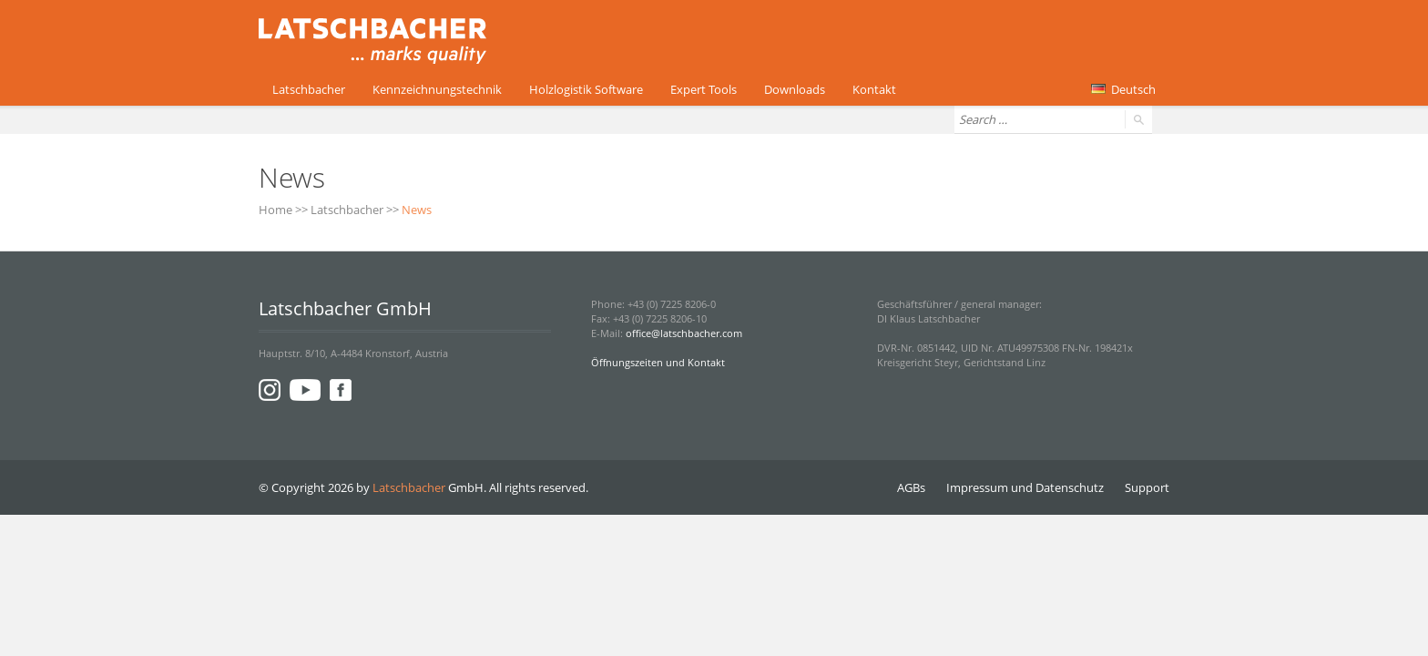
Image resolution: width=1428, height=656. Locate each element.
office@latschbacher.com (684, 333)
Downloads (794, 89)
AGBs (911, 487)
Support (1147, 487)
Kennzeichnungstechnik (437, 89)
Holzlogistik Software (586, 89)
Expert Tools (703, 89)
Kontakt (874, 89)
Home (275, 209)
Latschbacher (308, 89)
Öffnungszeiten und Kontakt (658, 362)
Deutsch (1123, 89)
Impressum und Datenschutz (1025, 487)
